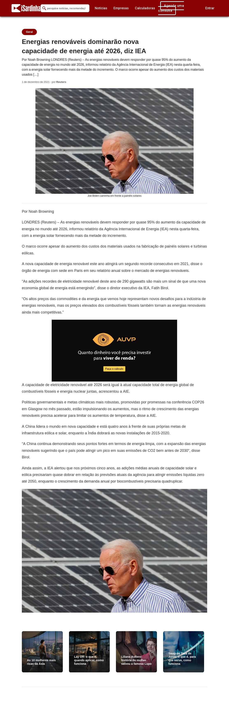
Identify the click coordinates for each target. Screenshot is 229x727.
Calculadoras (145, 8)
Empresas (121, 8)
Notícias (101, 8)
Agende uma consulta (171, 8)
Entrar (209, 8)
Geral (29, 32)
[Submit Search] (44, 8)
